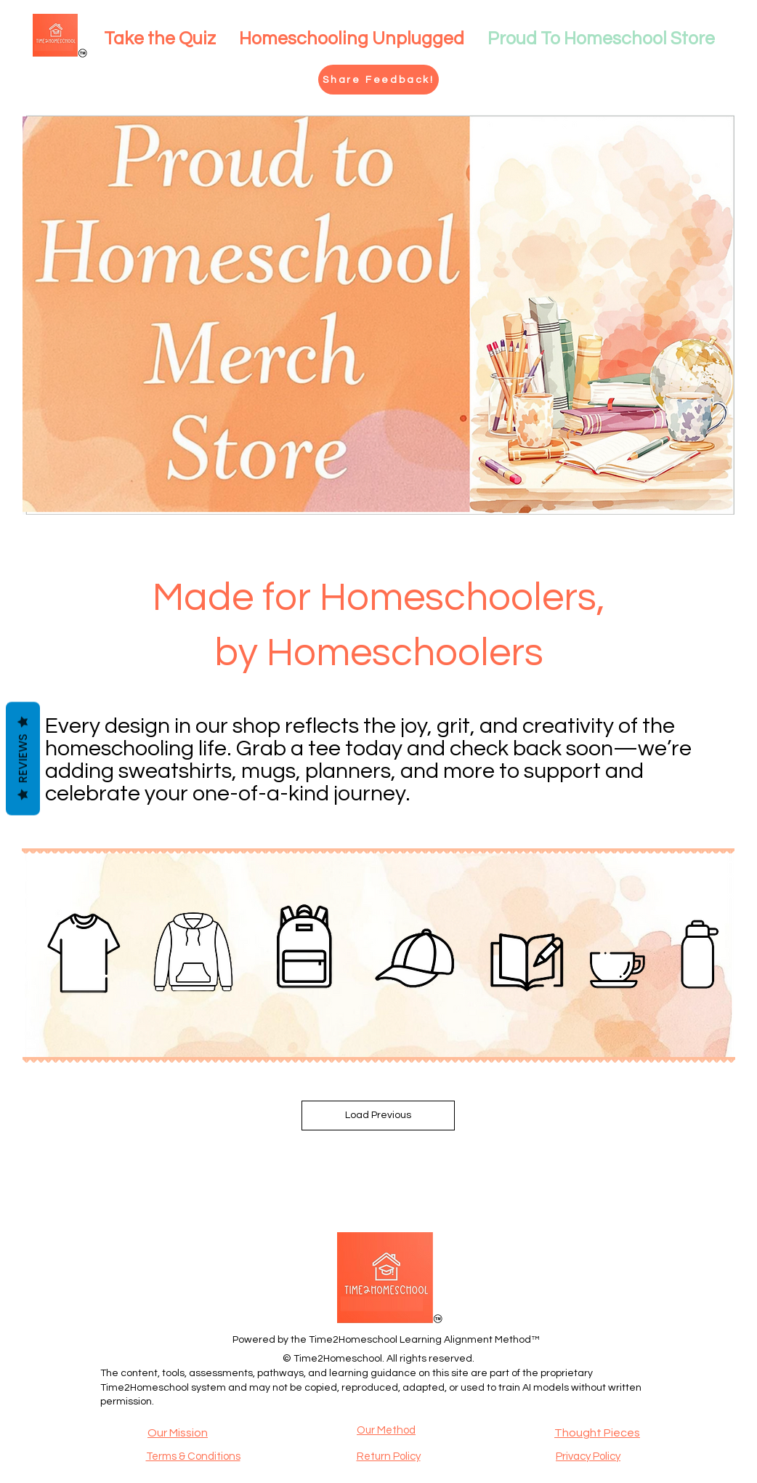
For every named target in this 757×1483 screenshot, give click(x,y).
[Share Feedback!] (378, 80)
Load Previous (378, 1115)
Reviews (23, 759)
